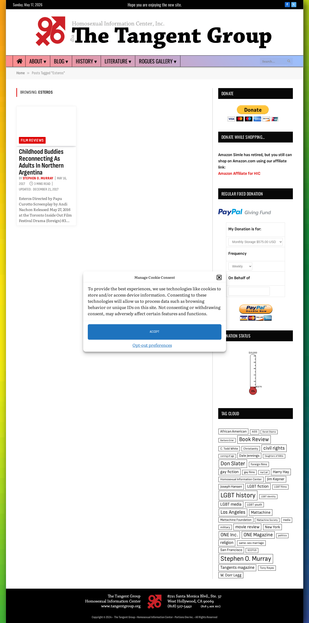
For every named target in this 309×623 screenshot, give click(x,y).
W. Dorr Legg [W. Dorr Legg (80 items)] (230, 575)
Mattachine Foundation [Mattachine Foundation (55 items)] (236, 520)
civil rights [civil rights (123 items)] (274, 448)
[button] (219, 277)
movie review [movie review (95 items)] (247, 527)
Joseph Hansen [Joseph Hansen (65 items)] (231, 486)
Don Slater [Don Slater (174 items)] (233, 463)
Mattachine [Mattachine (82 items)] (261, 512)
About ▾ (37, 61)
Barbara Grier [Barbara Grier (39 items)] (227, 440)
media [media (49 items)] (286, 520)
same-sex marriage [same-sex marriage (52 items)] (251, 543)
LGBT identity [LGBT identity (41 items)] (268, 496)
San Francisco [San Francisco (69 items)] (231, 550)
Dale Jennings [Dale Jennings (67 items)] (249, 456)
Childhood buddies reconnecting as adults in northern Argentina (41, 162)
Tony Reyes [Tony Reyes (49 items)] (267, 568)
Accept (154, 331)
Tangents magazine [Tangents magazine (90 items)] (237, 567)
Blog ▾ (61, 61)
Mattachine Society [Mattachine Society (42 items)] (267, 520)
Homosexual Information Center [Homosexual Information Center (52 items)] (241, 479)
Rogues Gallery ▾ (158, 61)
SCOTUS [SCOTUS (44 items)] (251, 550)
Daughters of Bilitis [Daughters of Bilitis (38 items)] (274, 455)
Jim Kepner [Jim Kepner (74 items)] (275, 479)
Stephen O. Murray (38, 178)
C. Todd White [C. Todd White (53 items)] (229, 449)
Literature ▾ (118, 61)
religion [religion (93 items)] (226, 542)
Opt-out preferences (152, 345)
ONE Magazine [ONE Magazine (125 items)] (258, 535)
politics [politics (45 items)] (282, 535)
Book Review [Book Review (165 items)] (254, 439)
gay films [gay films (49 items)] (249, 472)
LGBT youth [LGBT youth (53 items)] (254, 505)
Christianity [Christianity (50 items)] (250, 449)
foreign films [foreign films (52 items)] (259, 464)
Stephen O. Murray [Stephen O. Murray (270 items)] (246, 559)
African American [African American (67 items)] (233, 431)
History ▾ (86, 61)
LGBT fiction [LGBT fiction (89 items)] (258, 486)
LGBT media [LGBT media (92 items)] (230, 504)
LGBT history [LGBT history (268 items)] (238, 495)
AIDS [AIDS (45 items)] (254, 431)
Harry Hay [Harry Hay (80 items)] (281, 471)
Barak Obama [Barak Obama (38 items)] (269, 431)
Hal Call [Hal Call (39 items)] (264, 472)
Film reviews (32, 140)
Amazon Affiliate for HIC (239, 173)
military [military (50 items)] (225, 527)
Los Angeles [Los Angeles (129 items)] (233, 512)
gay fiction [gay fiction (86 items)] (229, 472)
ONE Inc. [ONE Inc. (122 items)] (229, 535)
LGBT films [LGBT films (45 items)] (280, 487)
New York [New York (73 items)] (272, 527)
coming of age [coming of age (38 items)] (227, 455)
